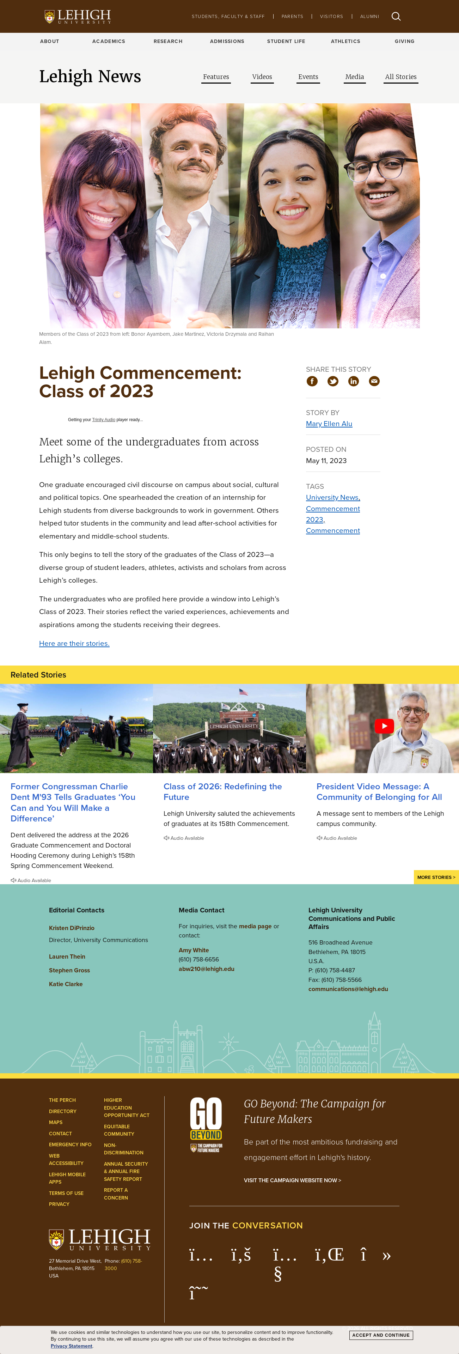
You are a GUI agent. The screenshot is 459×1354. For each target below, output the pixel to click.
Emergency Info (70, 1144)
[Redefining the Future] (229, 728)
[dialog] (229, 1340)
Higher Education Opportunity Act (126, 1108)
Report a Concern (116, 1194)
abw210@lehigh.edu (206, 968)
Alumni (369, 16)
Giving (405, 41)
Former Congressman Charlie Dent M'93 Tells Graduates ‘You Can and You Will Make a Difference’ (73, 802)
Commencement (333, 530)
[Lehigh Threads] (202, 1297)
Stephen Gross (69, 970)
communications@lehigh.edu (348, 989)
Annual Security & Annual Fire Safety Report (126, 1171)
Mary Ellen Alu (329, 423)
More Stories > (436, 877)
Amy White (194, 950)
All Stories (401, 77)
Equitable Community (119, 1130)
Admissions (227, 41)
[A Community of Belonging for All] (382, 728)
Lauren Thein (67, 956)
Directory (62, 1111)
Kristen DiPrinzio (71, 928)
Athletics (346, 41)
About (49, 41)
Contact (60, 1133)
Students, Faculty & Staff (228, 16)
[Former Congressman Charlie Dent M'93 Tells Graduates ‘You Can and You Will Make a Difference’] (76, 728)
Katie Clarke (66, 984)
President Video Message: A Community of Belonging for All (379, 791)
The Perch (62, 1100)
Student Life (286, 41)
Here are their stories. (74, 643)
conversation (268, 1225)
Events (308, 77)
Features (216, 77)
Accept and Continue (381, 1335)
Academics (109, 41)
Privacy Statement (71, 1346)
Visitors (331, 16)
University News (332, 497)
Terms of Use (66, 1193)
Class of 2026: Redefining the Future (223, 791)
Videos (262, 77)
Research (168, 41)
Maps (55, 1122)
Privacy (59, 1204)
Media (354, 77)
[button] (396, 16)
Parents (293, 16)
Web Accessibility (66, 1159)
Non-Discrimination (123, 1149)
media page (255, 926)
